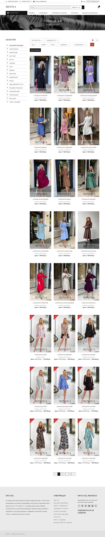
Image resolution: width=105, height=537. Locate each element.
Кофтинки (11, 74)
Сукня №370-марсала (88, 303)
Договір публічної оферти (63, 522)
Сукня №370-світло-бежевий (64, 303)
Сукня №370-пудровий (64, 147)
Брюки (10, 81)
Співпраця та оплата (59, 12)
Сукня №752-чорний (64, 458)
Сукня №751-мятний (88, 458)
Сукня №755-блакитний (64, 406)
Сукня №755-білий (40, 354)
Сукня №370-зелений (88, 199)
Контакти (74, 12)
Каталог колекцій (60, 511)
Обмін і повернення (61, 505)
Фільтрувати (35, 50)
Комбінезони (12, 77)
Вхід (83, 1)
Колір (53, 44)
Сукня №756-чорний (88, 354)
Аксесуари (11, 98)
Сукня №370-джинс (40, 147)
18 (70, 474)
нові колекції (12, 49)
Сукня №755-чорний (88, 406)
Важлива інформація (61, 503)
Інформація (43, 12)
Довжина (64, 44)
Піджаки (10, 70)
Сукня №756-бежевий (64, 354)
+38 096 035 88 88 (12, 1)
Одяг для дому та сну (14, 84)
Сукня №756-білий (40, 406)
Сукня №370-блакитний (64, 251)
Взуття (10, 59)
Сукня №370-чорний (40, 95)
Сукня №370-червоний (40, 303)
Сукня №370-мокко (64, 199)
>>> (74, 474)
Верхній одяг (12, 52)
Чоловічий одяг (13, 91)
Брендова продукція (14, 88)
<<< (55, 474)
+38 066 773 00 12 (26, 1)
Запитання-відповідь (61, 514)
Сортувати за (37, 40)
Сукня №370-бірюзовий (40, 251)
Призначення (80, 44)
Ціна (34, 44)
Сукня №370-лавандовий (88, 95)
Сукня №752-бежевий (40, 458)
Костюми (11, 56)
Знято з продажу (13, 102)
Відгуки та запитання (90, 12)
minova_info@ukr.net (41, 1)
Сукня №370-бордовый (40, 199)
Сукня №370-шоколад (88, 251)
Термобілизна (12, 95)
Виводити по (52, 40)
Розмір (44, 44)
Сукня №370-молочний (88, 147)
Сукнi (9, 66)
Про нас (56, 500)
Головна (32, 12)
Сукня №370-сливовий (64, 95)
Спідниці (10, 63)
